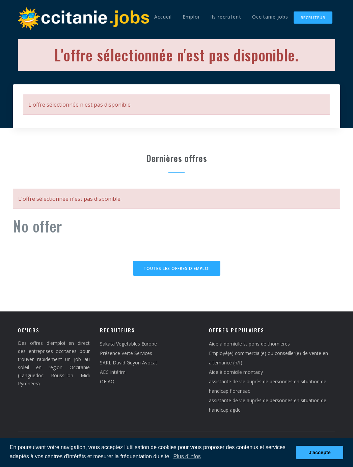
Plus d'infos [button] (187, 456)
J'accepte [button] (320, 452)
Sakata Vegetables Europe (128, 343)
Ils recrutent (225, 16)
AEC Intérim (113, 372)
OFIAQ (107, 381)
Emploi (191, 16)
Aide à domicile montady (236, 372)
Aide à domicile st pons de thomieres (249, 343)
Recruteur (313, 18)
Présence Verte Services (126, 353)
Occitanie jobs (270, 16)
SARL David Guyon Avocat (128, 362)
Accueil (163, 16)
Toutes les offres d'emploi (176, 268)
